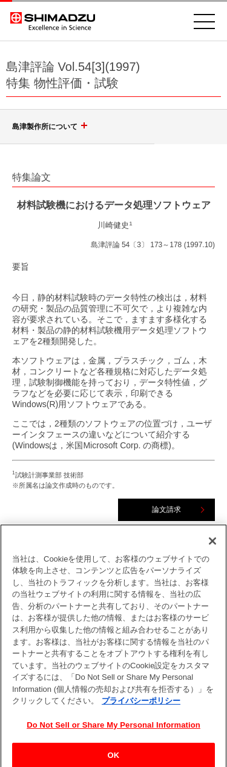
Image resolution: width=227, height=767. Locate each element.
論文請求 (166, 509)
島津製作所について (51, 127)
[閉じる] (212, 544)
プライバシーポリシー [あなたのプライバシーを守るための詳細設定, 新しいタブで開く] (141, 704)
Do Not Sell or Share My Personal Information (113, 728)
